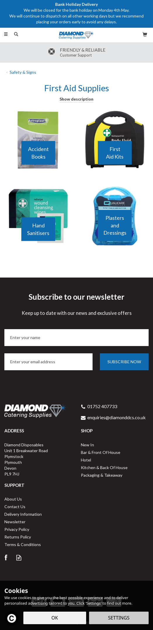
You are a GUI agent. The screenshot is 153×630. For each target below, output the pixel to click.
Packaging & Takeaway (101, 475)
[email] (48, 361)
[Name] (76, 337)
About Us (13, 498)
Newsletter (14, 521)
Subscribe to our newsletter (76, 304)
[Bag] (144, 34)
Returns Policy (17, 536)
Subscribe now (124, 361)
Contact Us (14, 506)
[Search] (16, 34)
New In (87, 444)
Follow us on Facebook (5, 557)
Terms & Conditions (22, 544)
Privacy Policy (16, 529)
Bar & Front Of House (100, 452)
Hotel (86, 459)
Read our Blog (18, 557)
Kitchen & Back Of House (104, 467)
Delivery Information (23, 514)
